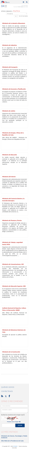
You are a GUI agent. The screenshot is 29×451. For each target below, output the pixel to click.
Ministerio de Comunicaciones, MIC (13, 264)
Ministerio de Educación (9, 155)
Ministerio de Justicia (8, 111)
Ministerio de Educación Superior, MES (14, 286)
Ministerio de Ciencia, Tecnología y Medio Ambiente (14, 437)
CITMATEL (15, 446)
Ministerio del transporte (9, 67)
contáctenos (7, 391)
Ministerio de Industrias (9, 45)
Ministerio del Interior (9, 177)
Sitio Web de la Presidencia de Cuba (12, 441)
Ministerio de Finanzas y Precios (12, 220)
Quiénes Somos (7, 387)
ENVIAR (20, 425)
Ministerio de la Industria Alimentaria (13, 23)
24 (16, 16)
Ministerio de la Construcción (11, 352)
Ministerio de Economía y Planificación (14, 89)
